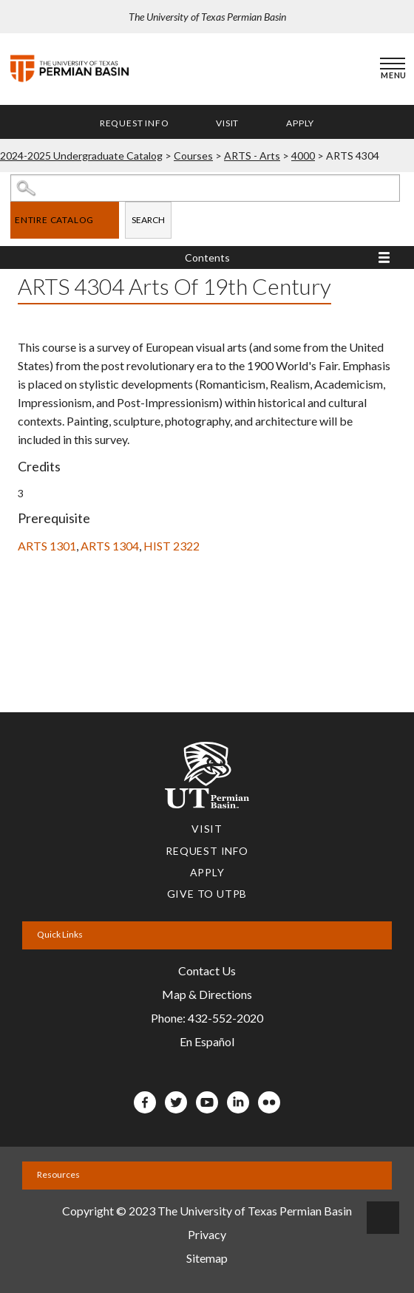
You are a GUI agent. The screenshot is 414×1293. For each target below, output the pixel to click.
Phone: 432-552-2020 (207, 1018)
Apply (300, 123)
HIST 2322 (171, 546)
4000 (303, 155)
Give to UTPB (207, 893)
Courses (193, 155)
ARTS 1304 (110, 546)
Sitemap (207, 1258)
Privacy (207, 1234)
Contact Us (207, 970)
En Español (207, 1041)
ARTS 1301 (47, 546)
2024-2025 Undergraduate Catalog (81, 155)
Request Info (134, 123)
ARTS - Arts (252, 155)
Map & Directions (207, 994)
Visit (227, 123)
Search (148, 219)
